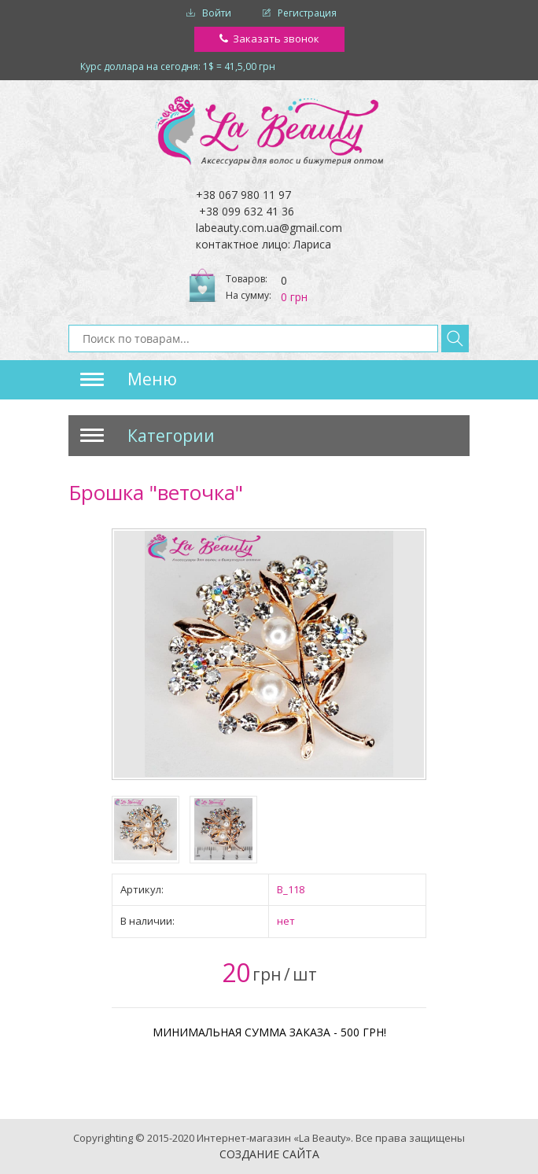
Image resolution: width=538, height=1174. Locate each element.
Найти (455, 338)
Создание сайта (269, 1153)
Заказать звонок (276, 38)
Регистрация (307, 13)
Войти (216, 13)
